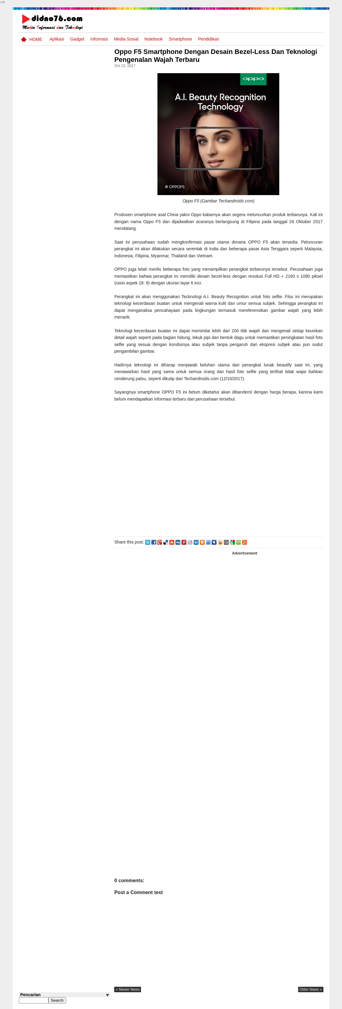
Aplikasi (56, 39)
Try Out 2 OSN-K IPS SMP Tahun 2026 (76, 180)
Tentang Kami (258, 1004)
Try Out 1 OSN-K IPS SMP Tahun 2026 (76, 226)
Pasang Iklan (230, 1004)
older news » (311, 989)
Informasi (99, 39)
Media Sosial (126, 39)
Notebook (153, 39)
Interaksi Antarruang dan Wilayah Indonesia (74, 203)
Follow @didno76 (35, 349)
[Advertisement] (219, 471)
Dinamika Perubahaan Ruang (71, 296)
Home (36, 39)
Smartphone (180, 39)
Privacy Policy (286, 1004)
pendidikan (208, 39)
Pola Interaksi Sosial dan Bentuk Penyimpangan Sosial (74, 252)
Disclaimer (312, 1004)
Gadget (77, 39)
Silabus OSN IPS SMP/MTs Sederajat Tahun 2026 (76, 275)
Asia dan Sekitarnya (68, 154)
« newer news (130, 989)
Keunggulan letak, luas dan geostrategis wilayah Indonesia (76, 322)
